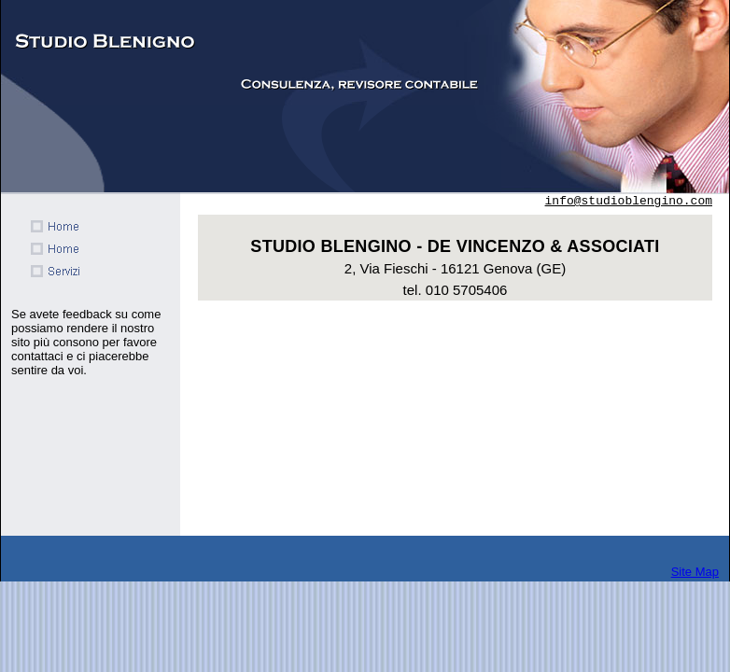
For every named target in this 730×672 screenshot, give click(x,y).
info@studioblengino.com (628, 201)
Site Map (695, 572)
